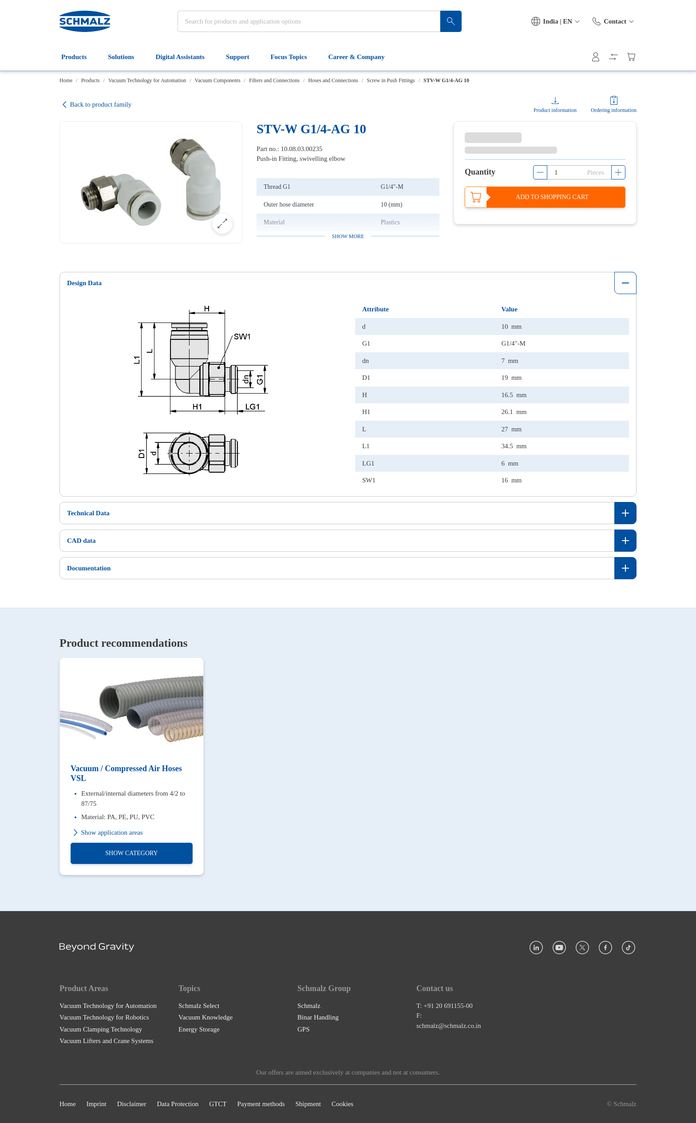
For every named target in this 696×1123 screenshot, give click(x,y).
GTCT (217, 1103)
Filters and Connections (274, 80)
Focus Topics (293, 56)
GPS (303, 1028)
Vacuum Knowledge (205, 1017)
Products (79, 56)
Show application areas (107, 832)
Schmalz (308, 1005)
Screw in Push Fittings (391, 80)
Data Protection (177, 1103)
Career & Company (361, 56)
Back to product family (95, 105)
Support (243, 56)
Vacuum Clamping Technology (100, 1028)
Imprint (97, 1103)
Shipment (308, 1103)
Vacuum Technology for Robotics (104, 1017)
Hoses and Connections (333, 80)
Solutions (126, 56)
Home (65, 80)
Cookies (342, 1103)
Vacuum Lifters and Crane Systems (106, 1040)
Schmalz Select (198, 1005)
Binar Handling (318, 1017)
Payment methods (261, 1103)
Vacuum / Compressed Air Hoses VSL (126, 773)
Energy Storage (199, 1028)
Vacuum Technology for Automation (147, 80)
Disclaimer (131, 1103)
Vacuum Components (218, 80)
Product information (555, 110)
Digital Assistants (185, 56)
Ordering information (614, 110)
